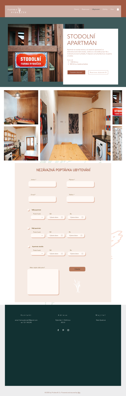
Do (71, 213)
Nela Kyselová (101, 320)
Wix (79, 392)
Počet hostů (37, 213)
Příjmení (71, 179)
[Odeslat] (77, 269)
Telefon (71, 194)
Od (50, 213)
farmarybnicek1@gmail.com (28, 320)
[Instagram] (68, 330)
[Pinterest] (63, 330)
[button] (118, 9)
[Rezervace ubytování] (98, 72)
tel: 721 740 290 (26, 322)
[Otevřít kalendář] (62, 217)
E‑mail (33, 194)
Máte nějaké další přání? (37, 267)
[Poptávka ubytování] (76, 72)
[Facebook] (58, 330)
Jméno (33, 179)
